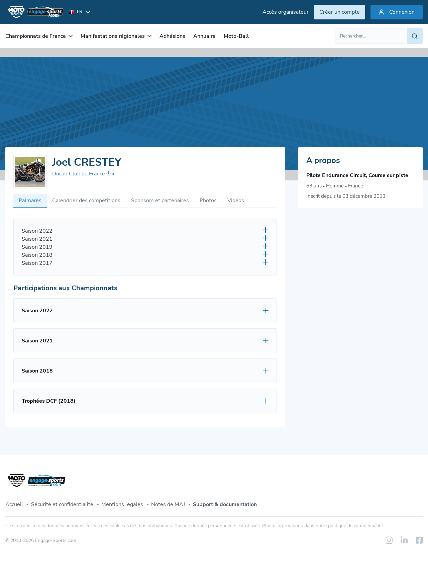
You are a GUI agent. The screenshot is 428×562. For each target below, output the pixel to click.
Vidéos (235, 200)
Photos (208, 200)
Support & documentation (225, 504)
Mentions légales (122, 504)
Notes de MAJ (168, 504)
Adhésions (172, 36)
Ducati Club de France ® (83, 173)
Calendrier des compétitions (86, 200)
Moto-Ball (236, 36)
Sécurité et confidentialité (62, 504)
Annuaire (204, 36)
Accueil (14, 504)
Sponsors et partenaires (160, 200)
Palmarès (30, 200)
